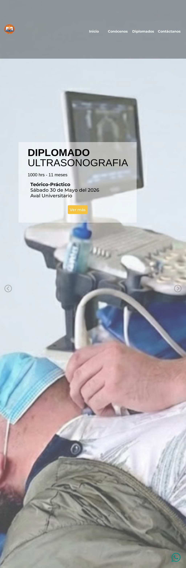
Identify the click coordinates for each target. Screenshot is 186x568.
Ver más (78, 209)
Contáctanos (169, 31)
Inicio (96, 31)
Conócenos (118, 31)
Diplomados (143, 31)
